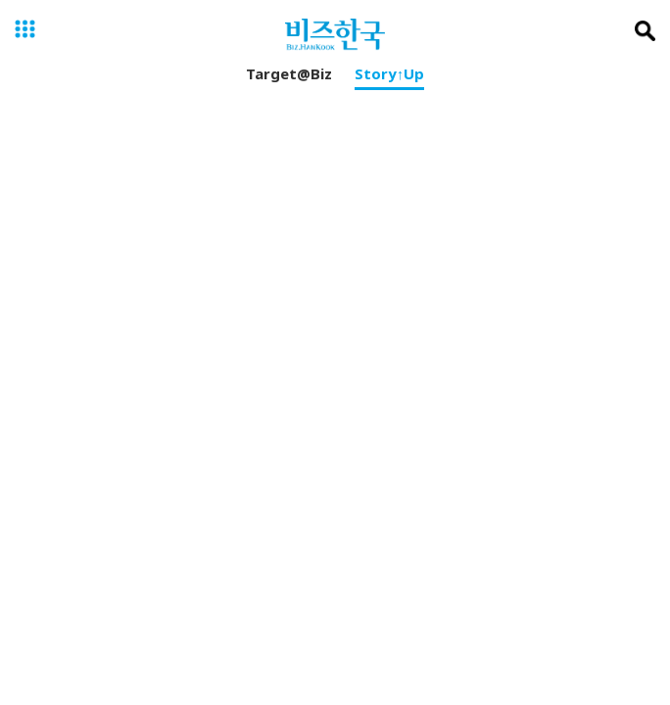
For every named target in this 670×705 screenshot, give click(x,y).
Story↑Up (390, 77)
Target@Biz (289, 77)
